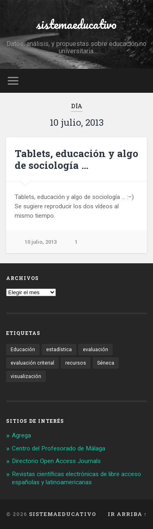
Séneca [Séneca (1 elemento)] (105, 363)
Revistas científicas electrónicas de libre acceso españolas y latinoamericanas (76, 478)
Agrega (21, 435)
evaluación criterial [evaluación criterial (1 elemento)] (32, 363)
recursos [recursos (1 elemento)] (75, 363)
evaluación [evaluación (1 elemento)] (95, 349)
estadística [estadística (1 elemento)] (59, 349)
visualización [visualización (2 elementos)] (26, 376)
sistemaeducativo (76, 24)
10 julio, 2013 (40, 242)
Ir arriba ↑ (127, 514)
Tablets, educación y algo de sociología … (76, 159)
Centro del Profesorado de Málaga (58, 448)
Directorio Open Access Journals (56, 461)
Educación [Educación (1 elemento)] (23, 349)
